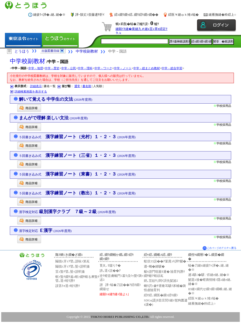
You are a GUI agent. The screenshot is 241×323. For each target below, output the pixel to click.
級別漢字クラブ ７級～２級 (67, 211)
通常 (77, 86)
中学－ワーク (103, 68)
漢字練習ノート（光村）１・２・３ (77, 136)
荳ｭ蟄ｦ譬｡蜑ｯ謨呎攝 (70, 271)
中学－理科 (85, 68)
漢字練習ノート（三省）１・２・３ (77, 155)
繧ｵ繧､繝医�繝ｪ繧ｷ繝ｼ (161, 295)
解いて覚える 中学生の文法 (55, 99)
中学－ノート (123, 68)
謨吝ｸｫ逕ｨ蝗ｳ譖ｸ (67, 286)
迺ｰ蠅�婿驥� (154, 266)
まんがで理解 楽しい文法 (53, 117)
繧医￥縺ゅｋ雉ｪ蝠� (183, 14)
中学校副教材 (87, 51)
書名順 (86, 86)
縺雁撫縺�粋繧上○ (222, 14)
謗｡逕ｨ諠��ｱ (110, 270)
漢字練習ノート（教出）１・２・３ (77, 192)
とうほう (22, 51)
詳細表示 (36, 86)
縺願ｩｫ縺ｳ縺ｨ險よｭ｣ (114, 294)
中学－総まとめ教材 (146, 68)
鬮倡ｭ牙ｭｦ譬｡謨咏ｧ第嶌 (72, 261)
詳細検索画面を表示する (31, 91)
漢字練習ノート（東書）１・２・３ (77, 174)
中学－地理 (35, 68)
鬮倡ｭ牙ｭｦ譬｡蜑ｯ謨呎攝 (72, 266)
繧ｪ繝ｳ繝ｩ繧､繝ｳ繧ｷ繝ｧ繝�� (136, 14)
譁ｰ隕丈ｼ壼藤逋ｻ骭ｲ (90, 14)
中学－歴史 (52, 68)
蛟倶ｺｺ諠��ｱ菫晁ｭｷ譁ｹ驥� (165, 261)
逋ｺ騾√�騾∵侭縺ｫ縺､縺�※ (208, 275)
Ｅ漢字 (45, 230)
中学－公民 (68, 68)
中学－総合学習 (172, 68)
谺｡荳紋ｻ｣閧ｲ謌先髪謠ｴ (161, 281)
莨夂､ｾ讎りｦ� (110, 265)
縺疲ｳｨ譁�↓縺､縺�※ (49, 14)
